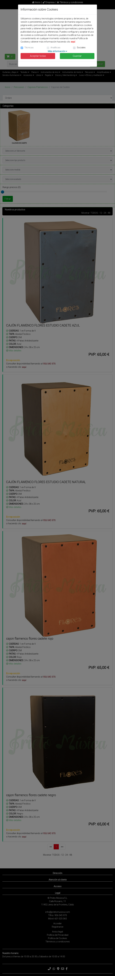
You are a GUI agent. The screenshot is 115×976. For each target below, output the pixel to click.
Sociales (81, 47)
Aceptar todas (38, 55)
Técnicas (29, 47)
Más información (57, 51)
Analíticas (55, 47)
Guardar (77, 55)
